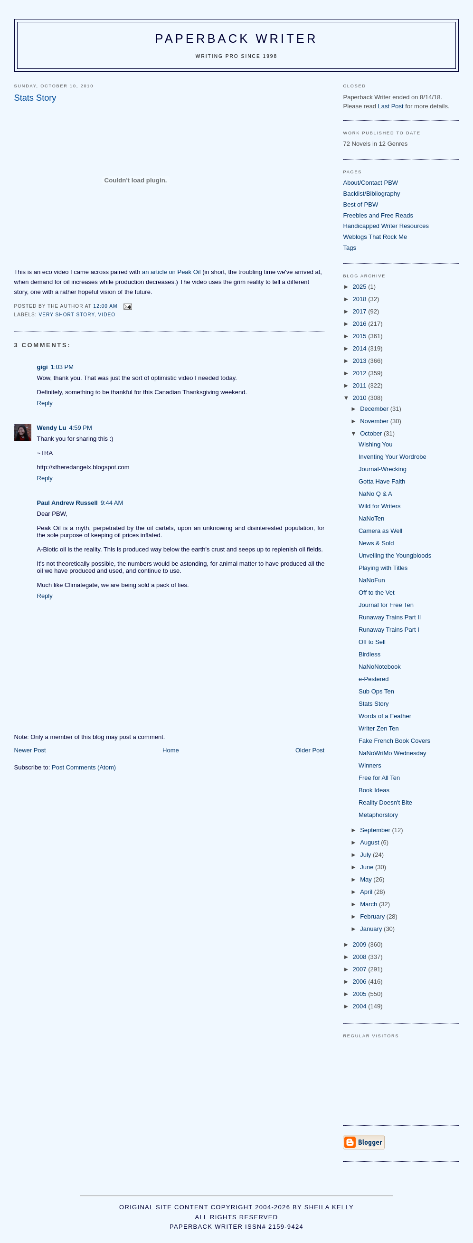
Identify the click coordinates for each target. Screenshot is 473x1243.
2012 (361, 373)
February (373, 916)
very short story (67, 314)
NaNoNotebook (380, 666)
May (366, 879)
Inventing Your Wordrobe (392, 456)
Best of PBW (360, 204)
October (372, 433)
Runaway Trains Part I (389, 629)
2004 (361, 1006)
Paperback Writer (236, 38)
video (107, 314)
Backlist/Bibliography (371, 193)
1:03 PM (62, 366)
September (376, 830)
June (367, 867)
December (375, 408)
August (370, 842)
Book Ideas (374, 790)
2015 (361, 336)
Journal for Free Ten (386, 604)
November (375, 421)
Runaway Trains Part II (390, 617)
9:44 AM (112, 502)
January (372, 928)
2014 (361, 348)
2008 (361, 956)
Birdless (369, 654)
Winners (370, 765)
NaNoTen (371, 518)
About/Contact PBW (370, 182)
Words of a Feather (385, 716)
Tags (349, 247)
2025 (361, 286)
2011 (361, 385)
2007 (361, 969)
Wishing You (376, 444)
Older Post (309, 750)
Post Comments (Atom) (84, 767)
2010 (361, 397)
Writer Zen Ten (379, 728)
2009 (361, 944)
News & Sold (376, 543)
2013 (361, 360)
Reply (45, 403)
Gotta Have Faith (382, 481)
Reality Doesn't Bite (385, 802)
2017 (361, 311)
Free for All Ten (379, 777)
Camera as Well (380, 530)
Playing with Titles (383, 567)
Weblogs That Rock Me (375, 236)
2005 (361, 993)
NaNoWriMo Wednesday (392, 753)
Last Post (390, 106)
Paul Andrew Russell (67, 502)
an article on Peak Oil (171, 271)
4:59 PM (80, 427)
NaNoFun (372, 580)
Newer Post (30, 750)
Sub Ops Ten (376, 691)
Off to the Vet (377, 592)
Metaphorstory (378, 814)
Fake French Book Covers (394, 740)
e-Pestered (374, 679)
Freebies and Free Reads (378, 215)
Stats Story (374, 703)
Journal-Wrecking (383, 469)
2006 (361, 981)
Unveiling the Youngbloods (395, 555)
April (367, 891)
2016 (361, 323)
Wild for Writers (380, 506)
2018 (361, 299)
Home (170, 750)
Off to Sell (372, 641)
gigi (42, 366)
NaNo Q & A (375, 493)
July (366, 854)
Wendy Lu (51, 427)
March (369, 904)
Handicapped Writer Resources (385, 225)
